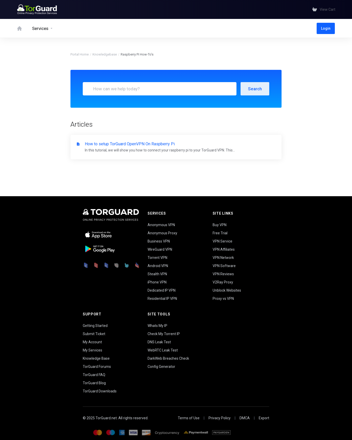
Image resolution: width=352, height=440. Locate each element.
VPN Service (222, 241)
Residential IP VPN (162, 298)
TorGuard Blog (94, 383)
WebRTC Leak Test (163, 350)
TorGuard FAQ (94, 375)
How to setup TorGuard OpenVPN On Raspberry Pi (176, 147)
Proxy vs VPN (223, 298)
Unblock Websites (227, 290)
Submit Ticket (94, 334)
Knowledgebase (104, 54)
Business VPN (159, 241)
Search (255, 88)
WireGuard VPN (160, 249)
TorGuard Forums (97, 367)
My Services (92, 350)
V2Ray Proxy (223, 282)
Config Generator (161, 367)
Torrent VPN (157, 258)
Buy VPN (219, 225)
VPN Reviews (223, 274)
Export (264, 418)
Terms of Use (189, 418)
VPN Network (223, 258)
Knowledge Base (96, 358)
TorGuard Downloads (100, 391)
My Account (92, 342)
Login (325, 28)
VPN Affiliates (224, 249)
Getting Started (95, 326)
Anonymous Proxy (162, 233)
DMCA (245, 418)
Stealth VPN (157, 274)
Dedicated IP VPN (161, 290)
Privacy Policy (220, 418)
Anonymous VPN (161, 225)
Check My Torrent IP (164, 334)
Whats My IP (157, 326)
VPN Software (224, 266)
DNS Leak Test (159, 342)
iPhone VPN (157, 282)
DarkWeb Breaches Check (168, 358)
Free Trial (220, 233)
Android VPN (158, 266)
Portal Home (79, 54)
